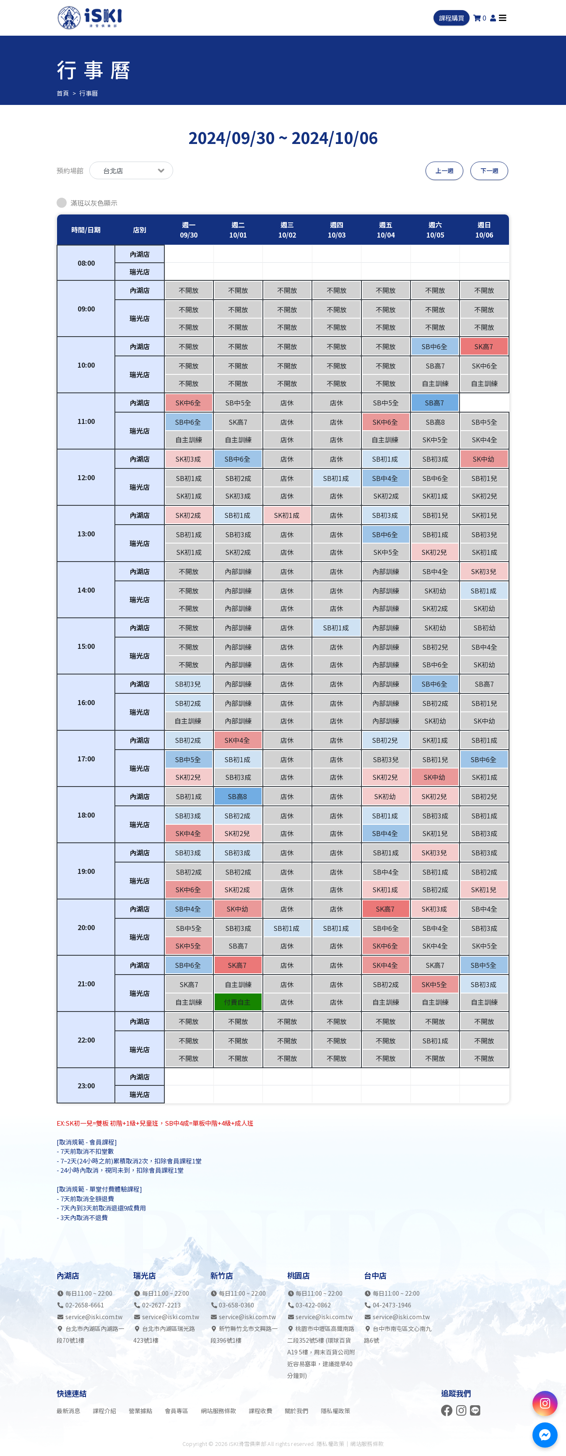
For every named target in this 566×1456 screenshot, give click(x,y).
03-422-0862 (313, 1305)
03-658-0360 (236, 1305)
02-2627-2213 (161, 1305)
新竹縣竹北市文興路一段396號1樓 (244, 1334)
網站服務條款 (218, 1410)
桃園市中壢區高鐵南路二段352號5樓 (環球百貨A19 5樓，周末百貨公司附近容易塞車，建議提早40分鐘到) (321, 1352)
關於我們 (296, 1410)
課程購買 (450, 19)
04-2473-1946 (392, 1305)
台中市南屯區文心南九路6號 (397, 1334)
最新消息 (68, 1410)
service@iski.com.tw (93, 1316)
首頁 (62, 93)
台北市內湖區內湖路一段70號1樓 (90, 1334)
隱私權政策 (335, 1410)
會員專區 (176, 1410)
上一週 (443, 170)
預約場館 (70, 170)
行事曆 (87, 93)
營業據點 (140, 1410)
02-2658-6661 (84, 1305)
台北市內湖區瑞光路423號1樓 (164, 1334)
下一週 (489, 170)
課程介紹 (104, 1410)
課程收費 (260, 1410)
